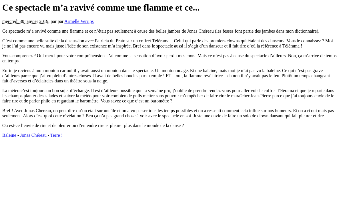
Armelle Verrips (78, 21)
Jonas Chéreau (33, 135)
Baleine (9, 135)
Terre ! (56, 135)
